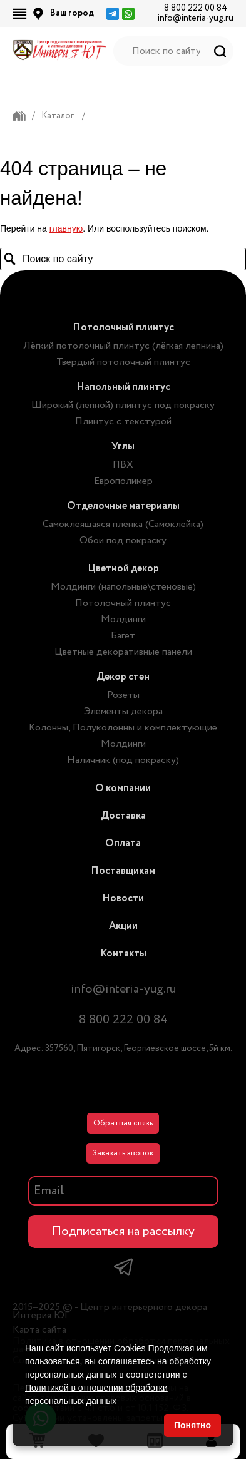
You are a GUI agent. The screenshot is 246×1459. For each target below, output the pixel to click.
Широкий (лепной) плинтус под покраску (123, 405)
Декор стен (123, 677)
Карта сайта (39, 1330)
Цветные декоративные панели (123, 652)
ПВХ (123, 465)
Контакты (123, 953)
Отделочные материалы (123, 506)
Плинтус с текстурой (123, 421)
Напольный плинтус (123, 387)
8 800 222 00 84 (195, 8)
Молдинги (123, 619)
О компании (123, 788)
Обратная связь (123, 1123)
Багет (123, 635)
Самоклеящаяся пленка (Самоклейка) (123, 524)
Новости (123, 898)
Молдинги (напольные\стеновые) (123, 587)
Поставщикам (123, 871)
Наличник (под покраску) (123, 760)
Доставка (123, 816)
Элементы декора (123, 711)
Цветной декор (123, 568)
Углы (123, 446)
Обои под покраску (123, 540)
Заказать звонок (123, 1153)
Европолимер (123, 481)
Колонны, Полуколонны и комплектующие (123, 727)
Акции (123, 926)
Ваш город (72, 13)
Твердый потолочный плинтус (123, 362)
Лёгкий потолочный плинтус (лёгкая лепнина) (123, 346)
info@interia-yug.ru (195, 18)
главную (66, 228)
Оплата (123, 843)
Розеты (123, 695)
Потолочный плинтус (123, 327)
